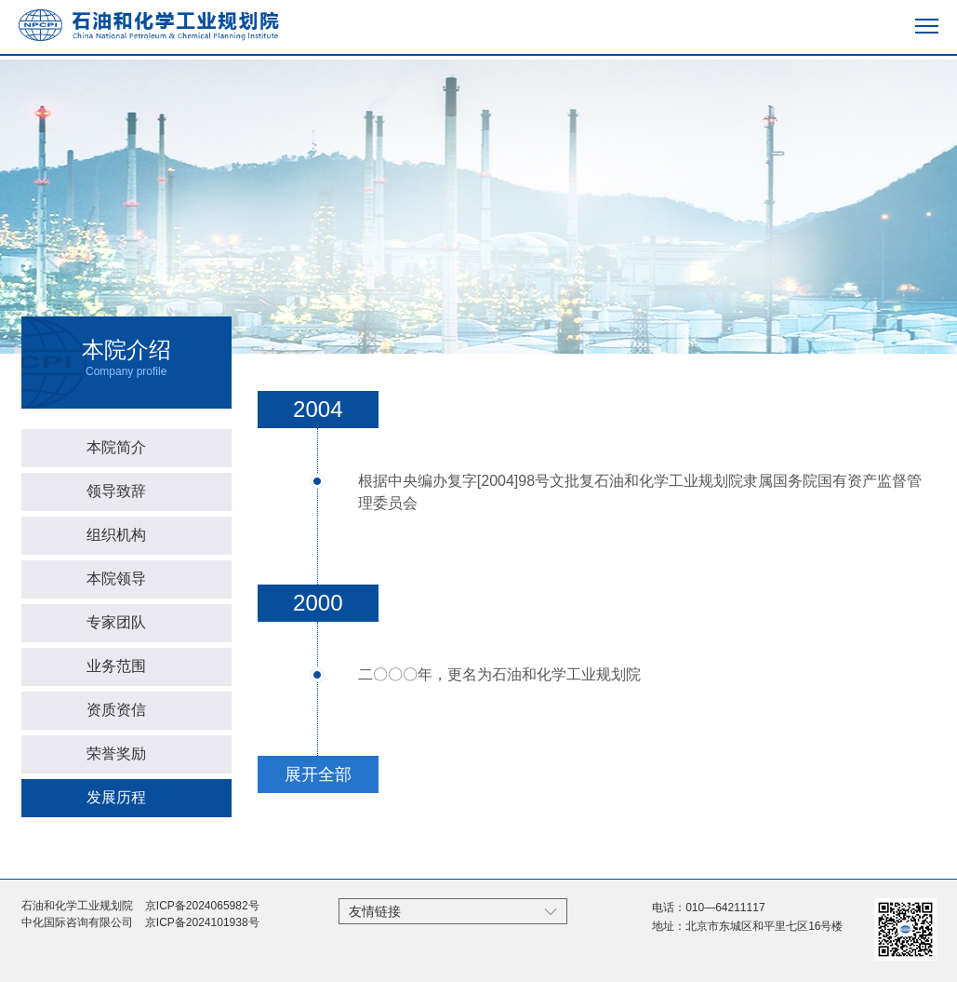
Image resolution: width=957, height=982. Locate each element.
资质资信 (116, 710)
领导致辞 (116, 491)
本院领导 (116, 578)
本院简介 (116, 447)
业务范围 (116, 666)
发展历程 (116, 797)
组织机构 (116, 535)
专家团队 (116, 622)
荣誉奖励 (116, 753)
